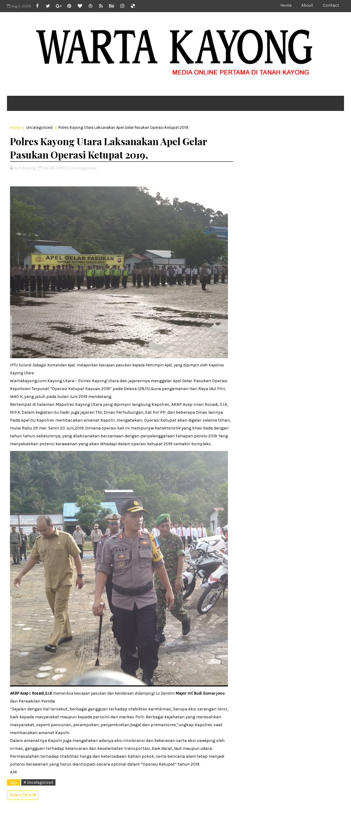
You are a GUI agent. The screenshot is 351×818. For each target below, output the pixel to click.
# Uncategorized (38, 782)
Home (286, 5)
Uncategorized (39, 127)
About (307, 5)
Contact (331, 5)
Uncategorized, (83, 168)
